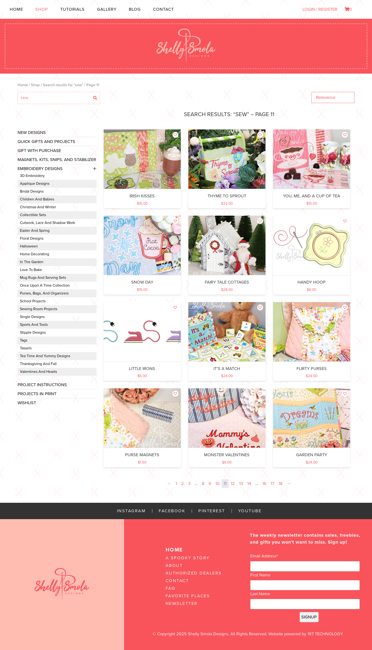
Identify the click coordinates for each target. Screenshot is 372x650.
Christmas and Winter (38, 207)
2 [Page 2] (182, 483)
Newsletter (182, 603)
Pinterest (211, 511)
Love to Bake (31, 269)
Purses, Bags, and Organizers (44, 293)
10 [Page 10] (217, 483)
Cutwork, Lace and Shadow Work (47, 222)
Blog (135, 9)
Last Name (260, 593)
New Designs (32, 132)
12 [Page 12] (233, 483)
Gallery (106, 9)
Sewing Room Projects (38, 309)
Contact (163, 9)
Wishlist (27, 402)
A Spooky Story (188, 557)
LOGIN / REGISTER (319, 9)
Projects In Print (37, 393)
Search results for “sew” (63, 85)
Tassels (26, 348)
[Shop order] (333, 97)
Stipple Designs (33, 332)
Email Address (264, 556)
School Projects (33, 301)
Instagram (131, 511)
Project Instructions (42, 384)
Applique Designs (34, 183)
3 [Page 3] (189, 483)
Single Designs (32, 316)
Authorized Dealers (194, 573)
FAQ (171, 588)
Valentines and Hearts (38, 371)
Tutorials (72, 9)
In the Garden (31, 262)
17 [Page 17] (272, 483)
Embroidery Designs (40, 168)
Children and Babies (37, 199)
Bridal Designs (32, 191)
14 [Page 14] (249, 483)
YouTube (250, 511)
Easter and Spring (35, 230)
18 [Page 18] (280, 483)
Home (16, 9)
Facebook (172, 511)
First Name (260, 575)
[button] (175, 135)
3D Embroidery (32, 175)
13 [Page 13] (241, 483)
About (174, 565)
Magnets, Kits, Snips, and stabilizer (57, 159)
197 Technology (324, 633)
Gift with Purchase (39, 150)
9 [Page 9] (210, 483)
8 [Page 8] (203, 483)
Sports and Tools (34, 324)
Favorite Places (188, 595)
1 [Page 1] (176, 483)
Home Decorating (34, 254)
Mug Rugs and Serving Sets (43, 277)
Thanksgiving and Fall (38, 363)
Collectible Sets (33, 215)
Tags (23, 340)
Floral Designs (31, 238)
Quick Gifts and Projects (46, 141)
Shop (41, 9)
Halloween (29, 246)
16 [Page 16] (264, 483)
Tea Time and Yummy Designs (45, 356)
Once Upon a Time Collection (45, 285)
